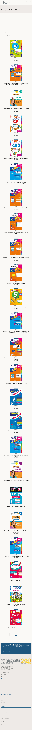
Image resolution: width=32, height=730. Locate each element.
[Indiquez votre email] (15, 651)
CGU (1, 724)
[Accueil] (5, 2)
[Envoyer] (29, 652)
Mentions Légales (4, 721)
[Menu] (28, 2)
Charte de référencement (5, 718)
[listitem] (2, 676)
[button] (6, 16)
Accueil (2, 6)
